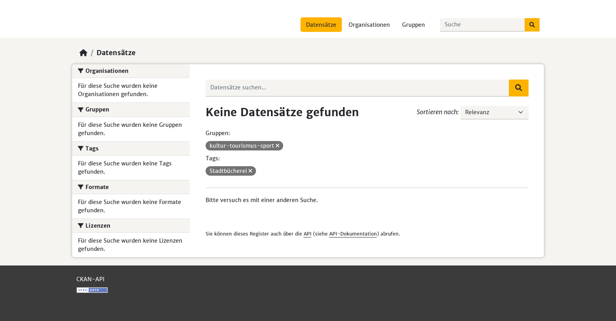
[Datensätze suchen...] (482, 25)
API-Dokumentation (353, 234)
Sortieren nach (437, 112)
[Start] (83, 52)
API (308, 234)
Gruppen (413, 24)
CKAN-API (90, 279)
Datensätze (321, 24)
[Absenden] (532, 25)
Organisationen (369, 24)
